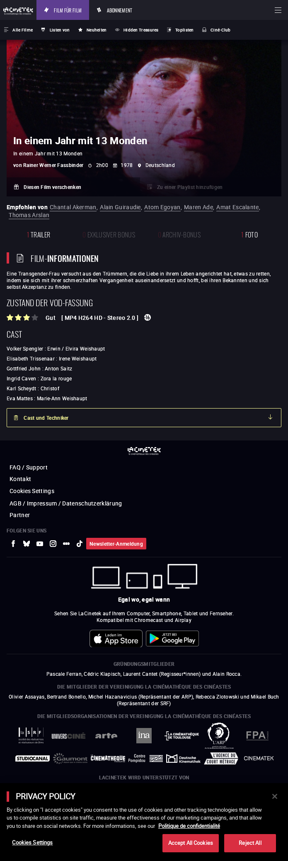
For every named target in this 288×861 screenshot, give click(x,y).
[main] (144, 822)
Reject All (250, 842)
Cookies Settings (32, 842)
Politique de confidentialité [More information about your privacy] (189, 826)
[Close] (275, 796)
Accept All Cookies (190, 842)
